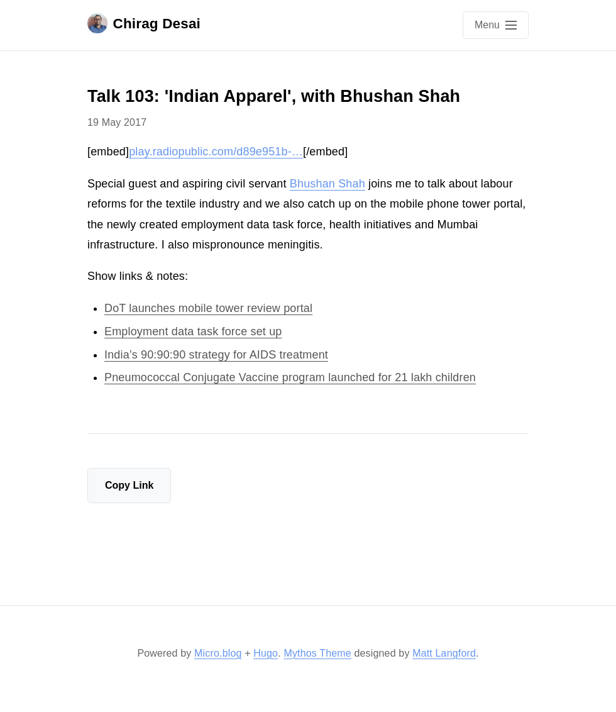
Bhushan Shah (327, 183)
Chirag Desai (144, 23)
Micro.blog (217, 653)
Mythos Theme (317, 653)
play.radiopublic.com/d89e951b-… (216, 151)
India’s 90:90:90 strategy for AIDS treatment (216, 354)
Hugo (265, 653)
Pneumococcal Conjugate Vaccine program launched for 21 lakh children (290, 377)
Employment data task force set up (193, 331)
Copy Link (129, 485)
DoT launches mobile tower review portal (208, 308)
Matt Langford (444, 653)
